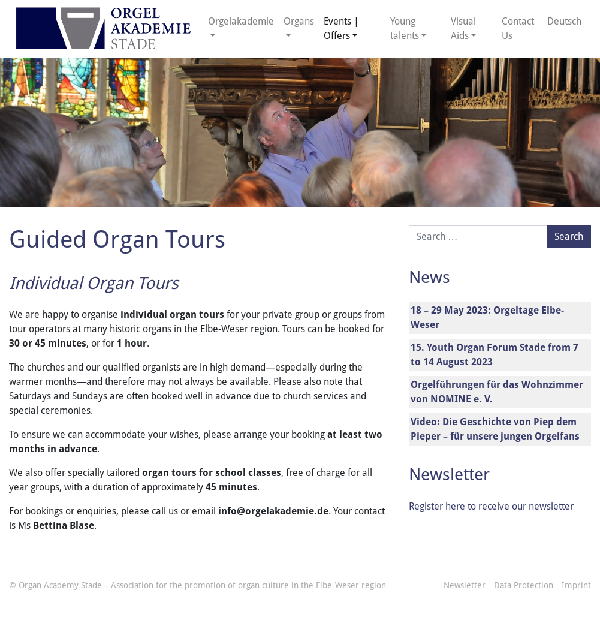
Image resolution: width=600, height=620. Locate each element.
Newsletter (465, 585)
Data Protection (523, 585)
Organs (299, 21)
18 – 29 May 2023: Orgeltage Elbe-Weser (487, 317)
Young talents (404, 28)
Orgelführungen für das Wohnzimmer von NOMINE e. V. (497, 392)
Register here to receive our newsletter (491, 506)
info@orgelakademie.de (273, 511)
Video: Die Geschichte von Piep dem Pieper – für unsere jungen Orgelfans (495, 429)
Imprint (576, 585)
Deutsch (564, 21)
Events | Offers (341, 28)
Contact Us (518, 28)
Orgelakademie (241, 21)
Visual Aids (463, 28)
